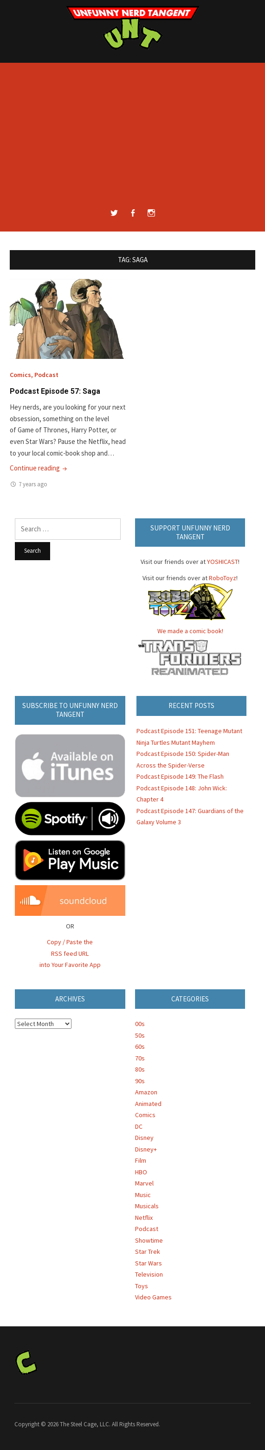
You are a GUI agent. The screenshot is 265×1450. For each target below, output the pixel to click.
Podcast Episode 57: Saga (55, 391)
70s (140, 1058)
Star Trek (147, 1251)
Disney (144, 1137)
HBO (141, 1172)
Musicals (147, 1206)
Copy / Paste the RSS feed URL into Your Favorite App (70, 953)
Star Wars (148, 1263)
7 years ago (33, 484)
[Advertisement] (132, 137)
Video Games (153, 1297)
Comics (20, 375)
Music (143, 1195)
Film (140, 1160)
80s (140, 1069)
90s (140, 1081)
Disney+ (146, 1149)
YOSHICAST (222, 561)
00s (140, 1024)
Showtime (149, 1240)
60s (140, 1046)
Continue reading (39, 467)
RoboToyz (222, 578)
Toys (141, 1286)
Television (149, 1274)
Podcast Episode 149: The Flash (180, 776)
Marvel (144, 1183)
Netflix (144, 1217)
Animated (148, 1103)
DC (138, 1126)
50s (140, 1035)
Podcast (46, 375)
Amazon (146, 1092)
